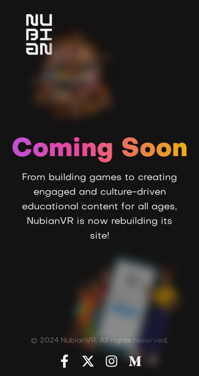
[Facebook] (64, 361)
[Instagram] (111, 361)
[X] (88, 361)
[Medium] (135, 361)
